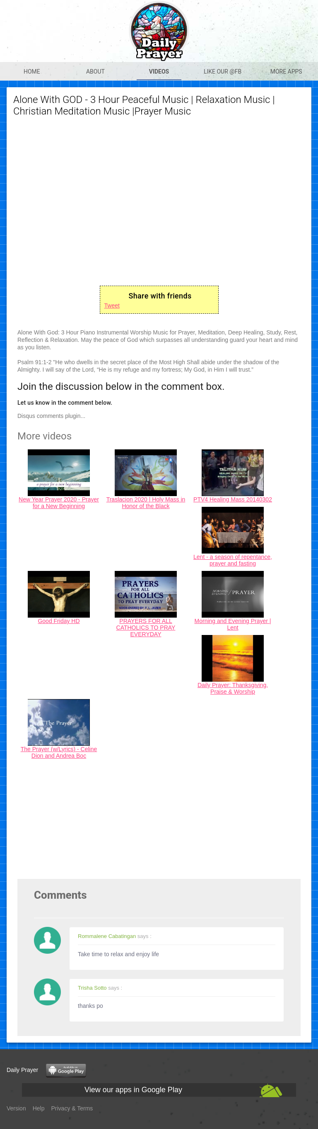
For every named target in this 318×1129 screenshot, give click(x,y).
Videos (159, 71)
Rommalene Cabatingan (107, 936)
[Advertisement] (159, 821)
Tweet (112, 305)
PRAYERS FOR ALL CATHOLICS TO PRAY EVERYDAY (146, 627)
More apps (286, 71)
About (95, 71)
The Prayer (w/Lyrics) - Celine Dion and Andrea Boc (59, 752)
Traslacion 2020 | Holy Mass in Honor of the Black (146, 502)
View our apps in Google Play (133, 1090)
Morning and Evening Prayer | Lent (233, 624)
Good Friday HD (59, 621)
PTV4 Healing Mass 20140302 (232, 499)
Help (39, 1108)
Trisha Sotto (92, 988)
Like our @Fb (222, 71)
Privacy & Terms (72, 1108)
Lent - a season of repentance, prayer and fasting (232, 560)
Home (32, 71)
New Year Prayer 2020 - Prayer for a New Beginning (59, 502)
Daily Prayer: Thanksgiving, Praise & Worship (233, 688)
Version (16, 1108)
